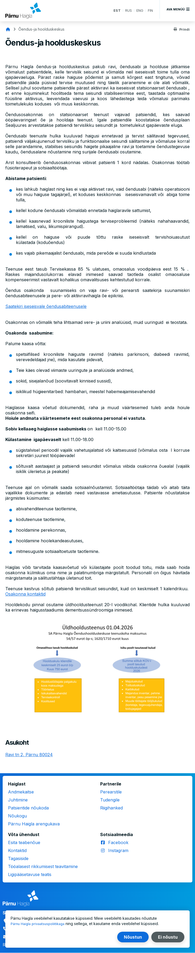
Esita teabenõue (24, 842)
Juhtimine (18, 800)
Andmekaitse (21, 792)
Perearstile (111, 792)
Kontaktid (17, 850)
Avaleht (8, 29)
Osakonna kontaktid (25, 594)
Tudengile (110, 800)
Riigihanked (111, 808)
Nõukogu (17, 815)
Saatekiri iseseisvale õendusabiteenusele (46, 306)
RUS (127, 10)
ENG (139, 10)
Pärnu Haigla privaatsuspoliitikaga (40, 923)
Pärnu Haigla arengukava (34, 823)
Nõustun (133, 937)
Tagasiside (18, 858)
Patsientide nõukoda (28, 808)
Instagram (118, 850)
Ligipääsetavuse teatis (29, 874)
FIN (150, 10)
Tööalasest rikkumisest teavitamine (43, 866)
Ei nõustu (168, 937)
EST (115, 10)
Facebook (118, 842)
